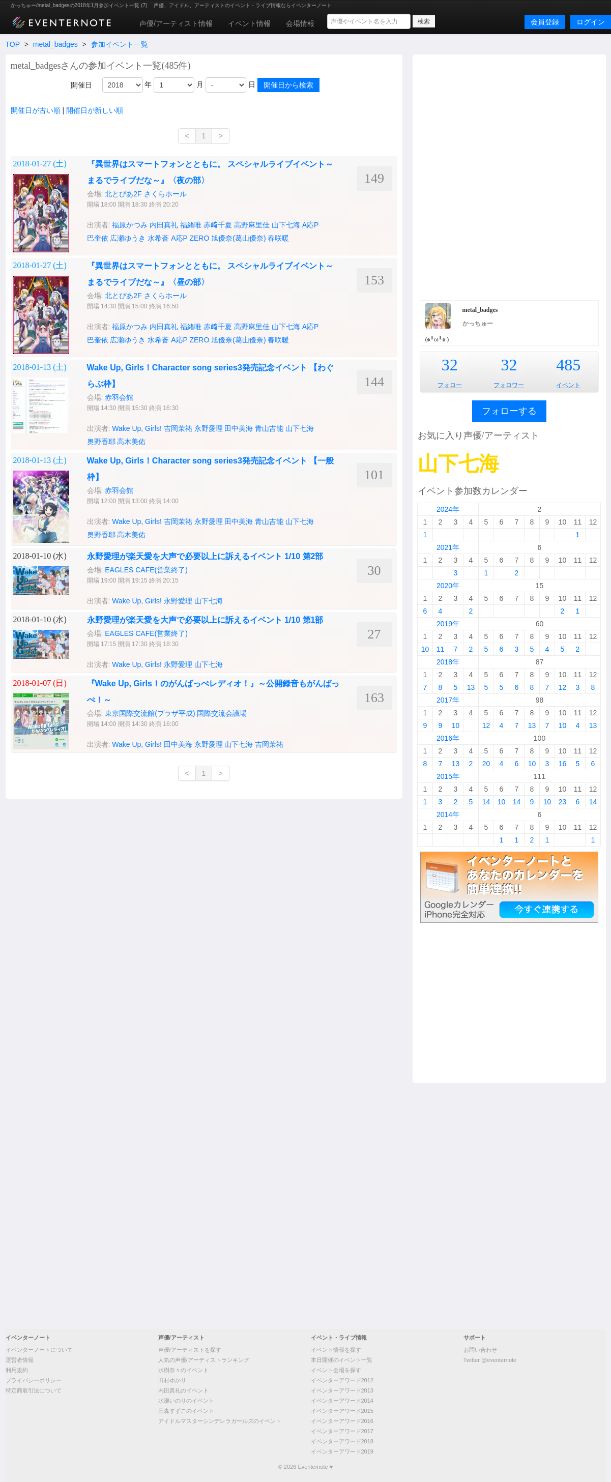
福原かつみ (130, 327)
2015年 (448, 776)
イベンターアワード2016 (342, 1421)
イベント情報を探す (336, 1350)
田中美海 (238, 428)
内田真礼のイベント (183, 1390)
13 (471, 687)
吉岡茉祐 (178, 428)
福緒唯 (190, 327)
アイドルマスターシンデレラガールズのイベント (219, 1421)
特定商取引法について (34, 1390)
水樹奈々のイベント (183, 1370)
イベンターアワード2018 (342, 1441)
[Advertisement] (141, 176)
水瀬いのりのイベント (186, 1401)
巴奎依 (97, 340)
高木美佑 (131, 442)
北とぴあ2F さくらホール (145, 296)
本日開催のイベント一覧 (341, 1360)
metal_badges (55, 44)
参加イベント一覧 (119, 44)
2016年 (448, 738)
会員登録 (545, 22)
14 (486, 802)
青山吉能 (269, 428)
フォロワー (508, 385)
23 (563, 802)
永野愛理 (208, 428)
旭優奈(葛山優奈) (238, 340)
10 (425, 649)
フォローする (509, 411)
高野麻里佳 (252, 327)
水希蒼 (158, 340)
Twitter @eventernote (490, 1360)
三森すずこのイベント (186, 1411)
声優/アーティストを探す (189, 1350)
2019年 (448, 624)
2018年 (448, 662)
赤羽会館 (119, 397)
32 (450, 365)
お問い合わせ (480, 1350)
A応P (310, 225)
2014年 (448, 814)
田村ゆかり (172, 1380)
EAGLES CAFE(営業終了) (146, 570)
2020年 (448, 586)
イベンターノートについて (39, 1350)
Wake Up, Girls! (137, 428)
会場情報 (300, 23)
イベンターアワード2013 (342, 1390)
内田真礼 (164, 327)
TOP (13, 44)
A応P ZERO (190, 340)
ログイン (590, 22)
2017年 (448, 700)
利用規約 (17, 1370)
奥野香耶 (101, 442)
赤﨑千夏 (217, 327)
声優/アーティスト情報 (176, 23)
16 (563, 764)
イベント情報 (249, 23)
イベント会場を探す (336, 1370)
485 (568, 365)
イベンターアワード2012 (342, 1380)
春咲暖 (278, 238)
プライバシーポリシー (34, 1380)
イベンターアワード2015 (342, 1411)
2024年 (448, 509)
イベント (568, 385)
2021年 (448, 547)
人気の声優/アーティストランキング (203, 1360)
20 (486, 764)
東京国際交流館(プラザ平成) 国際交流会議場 (176, 713)
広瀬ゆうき (128, 340)
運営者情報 (20, 1360)
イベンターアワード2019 (342, 1451)
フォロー (450, 385)
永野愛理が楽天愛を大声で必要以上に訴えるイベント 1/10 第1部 (205, 620)
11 (441, 649)
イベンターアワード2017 (342, 1431)
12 (563, 687)
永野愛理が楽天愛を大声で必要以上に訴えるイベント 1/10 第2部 (205, 556)
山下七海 (286, 225)
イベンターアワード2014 (342, 1401)
